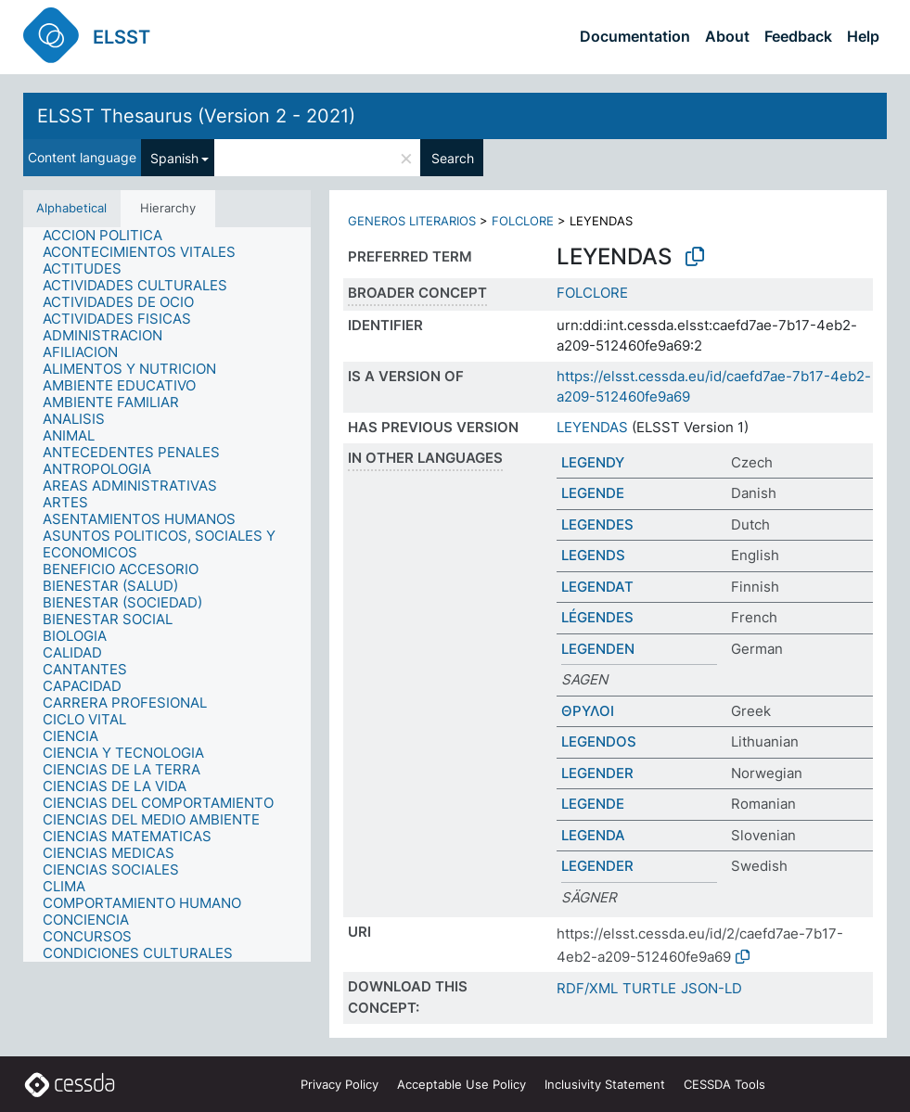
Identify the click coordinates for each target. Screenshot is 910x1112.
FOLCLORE (523, 220)
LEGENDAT (597, 586)
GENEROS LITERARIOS (412, 220)
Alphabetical (71, 207)
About (727, 36)
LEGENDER (597, 773)
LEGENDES (597, 524)
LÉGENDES (597, 617)
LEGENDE (592, 493)
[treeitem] (110, 235)
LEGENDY (592, 462)
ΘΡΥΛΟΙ (587, 711)
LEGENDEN (597, 649)
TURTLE (649, 988)
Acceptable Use (461, 1084)
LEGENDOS (598, 741)
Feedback (798, 36)
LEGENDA (593, 835)
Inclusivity (605, 1084)
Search (452, 158)
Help (863, 36)
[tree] (167, 594)
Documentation (635, 36)
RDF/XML (587, 988)
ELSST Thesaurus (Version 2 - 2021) (196, 116)
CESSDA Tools (724, 1084)
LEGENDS (593, 555)
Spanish (174, 158)
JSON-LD (711, 988)
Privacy (339, 1084)
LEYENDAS (592, 427)
